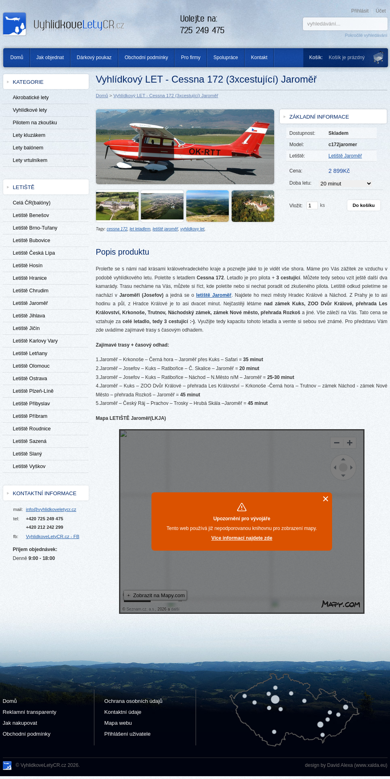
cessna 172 (117, 229)
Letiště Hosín (28, 265)
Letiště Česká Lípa (34, 253)
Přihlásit (360, 11)
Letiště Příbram (30, 416)
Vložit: (296, 206)
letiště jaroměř (165, 229)
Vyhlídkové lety (30, 110)
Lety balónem (28, 148)
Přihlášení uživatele (127, 734)
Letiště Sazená (30, 441)
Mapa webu (118, 723)
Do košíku (364, 205)
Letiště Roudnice (32, 429)
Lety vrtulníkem (30, 160)
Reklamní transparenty (30, 712)
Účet (381, 11)
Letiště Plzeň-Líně (33, 391)
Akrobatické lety (31, 97)
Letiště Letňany (30, 353)
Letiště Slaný (27, 454)
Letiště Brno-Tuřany (35, 228)
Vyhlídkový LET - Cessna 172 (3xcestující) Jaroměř (165, 95)
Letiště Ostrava (30, 378)
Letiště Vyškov (29, 466)
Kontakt (259, 57)
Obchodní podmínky (146, 57)
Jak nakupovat (20, 723)
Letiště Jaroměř (30, 303)
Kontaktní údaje (123, 712)
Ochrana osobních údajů (133, 701)
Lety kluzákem (29, 135)
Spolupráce (225, 57)
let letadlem (140, 229)
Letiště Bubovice (31, 240)
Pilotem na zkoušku (35, 123)
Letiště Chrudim (31, 291)
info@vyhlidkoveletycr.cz (51, 509)
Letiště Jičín (26, 328)
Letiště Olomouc (31, 366)
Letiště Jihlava (29, 316)
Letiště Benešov (31, 215)
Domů (13, 57)
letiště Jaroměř (213, 295)
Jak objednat (50, 57)
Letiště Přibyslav (31, 404)
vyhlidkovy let (192, 229)
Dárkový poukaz (94, 57)
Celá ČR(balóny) (32, 203)
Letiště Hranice (30, 278)
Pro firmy (190, 57)
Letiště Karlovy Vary (35, 341)
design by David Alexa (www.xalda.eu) (346, 765)
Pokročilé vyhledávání (366, 35)
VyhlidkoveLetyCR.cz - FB (52, 536)
